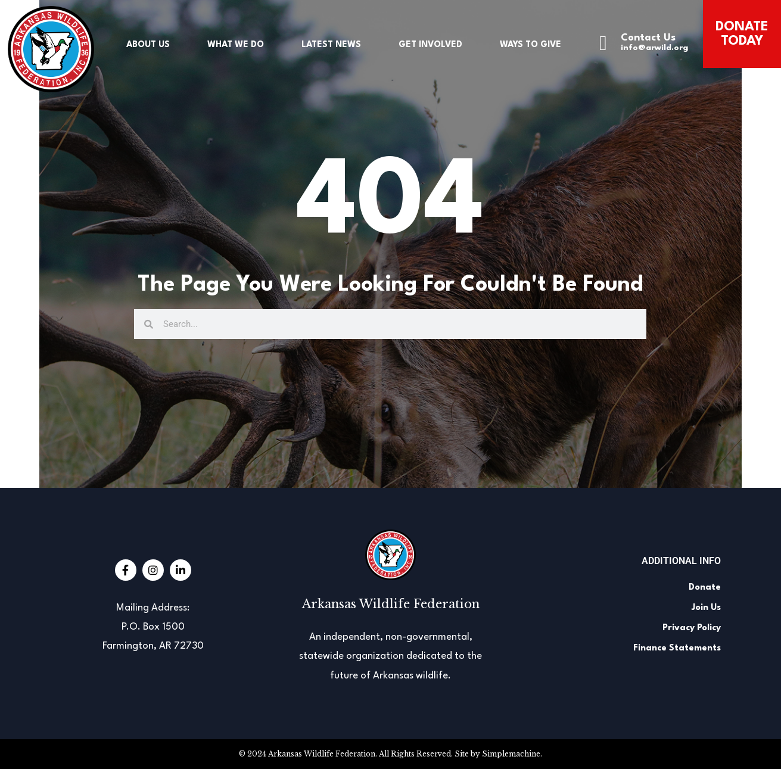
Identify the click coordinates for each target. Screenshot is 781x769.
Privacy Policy (691, 628)
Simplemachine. (512, 753)
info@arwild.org (654, 47)
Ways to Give (530, 45)
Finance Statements (677, 648)
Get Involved (430, 45)
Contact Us (648, 38)
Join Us (706, 607)
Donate (705, 587)
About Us (148, 45)
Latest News (331, 45)
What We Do (235, 45)
